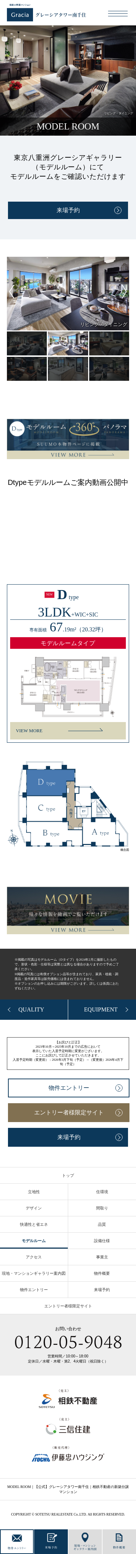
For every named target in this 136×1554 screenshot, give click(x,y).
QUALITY (31, 1009)
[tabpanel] (68, 293)
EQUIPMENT (101, 1009)
